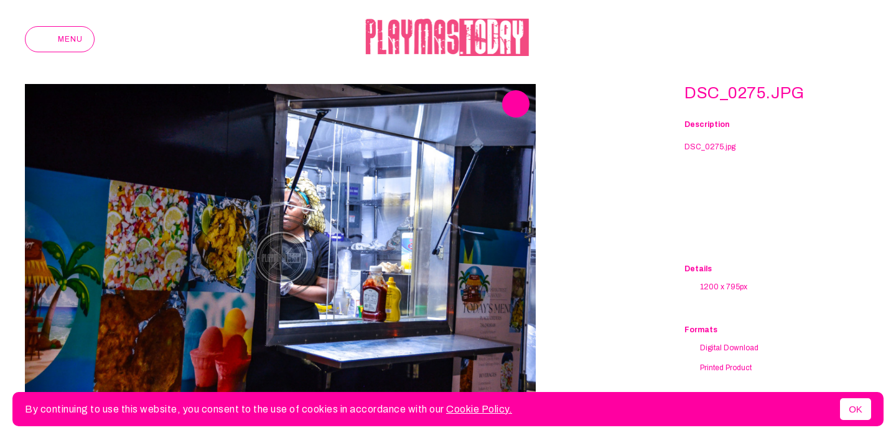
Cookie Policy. (479, 409)
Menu (60, 39)
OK (855, 409)
